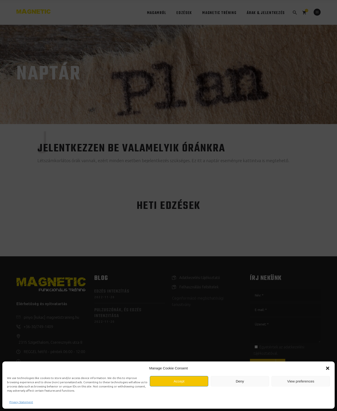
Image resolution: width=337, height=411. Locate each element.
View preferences (300, 381)
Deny (240, 381)
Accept (179, 381)
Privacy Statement (21, 402)
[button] (327, 368)
